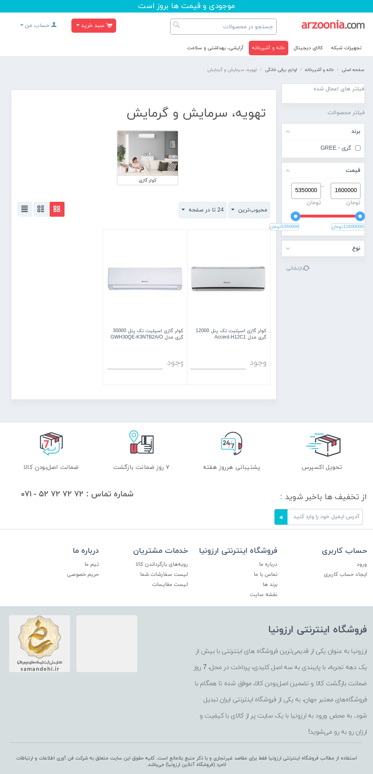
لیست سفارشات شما (164, 574)
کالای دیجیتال (308, 48)
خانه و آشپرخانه (268, 48)
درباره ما (268, 564)
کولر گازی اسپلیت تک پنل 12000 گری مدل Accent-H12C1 (231, 334)
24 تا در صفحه (202, 210)
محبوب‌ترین (249, 210)
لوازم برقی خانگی (281, 70)
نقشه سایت (263, 594)
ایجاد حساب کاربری (345, 574)
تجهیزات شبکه (346, 48)
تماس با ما (265, 574)
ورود (361, 564)
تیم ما (91, 564)
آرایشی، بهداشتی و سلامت (215, 48)
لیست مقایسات (170, 584)
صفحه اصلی (353, 70)
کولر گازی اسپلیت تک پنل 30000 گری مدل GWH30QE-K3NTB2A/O (146, 334)
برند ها (270, 584)
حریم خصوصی (83, 574)
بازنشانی (295, 268)
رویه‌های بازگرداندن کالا (161, 564)
